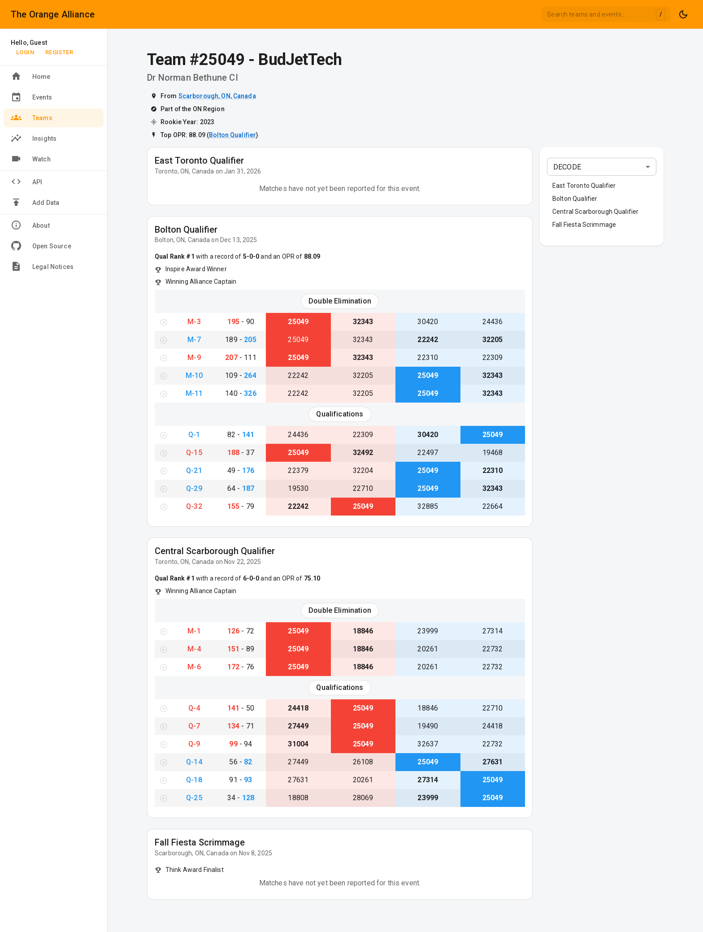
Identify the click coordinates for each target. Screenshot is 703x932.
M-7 (193, 339)
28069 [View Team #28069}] (363, 797)
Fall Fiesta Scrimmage (200, 842)
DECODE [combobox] (567, 167)
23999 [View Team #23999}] (427, 631)
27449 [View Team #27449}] (298, 726)
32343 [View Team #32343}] (363, 321)
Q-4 (194, 708)
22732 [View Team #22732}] (492, 649)
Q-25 (194, 797)
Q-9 (194, 744)
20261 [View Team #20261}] (427, 649)
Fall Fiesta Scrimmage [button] (584, 224)
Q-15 (194, 452)
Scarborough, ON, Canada (217, 96)
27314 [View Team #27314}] (492, 631)
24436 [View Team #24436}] (492, 321)
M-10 (194, 375)
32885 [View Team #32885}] (427, 506)
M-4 (193, 649)
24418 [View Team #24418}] (298, 708)
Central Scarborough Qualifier (215, 551)
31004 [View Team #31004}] (298, 744)
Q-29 (194, 488)
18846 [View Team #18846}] (363, 631)
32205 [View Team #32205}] (492, 339)
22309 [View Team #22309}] (492, 357)
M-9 (193, 357)
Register (59, 52)
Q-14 (194, 762)
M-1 (193, 631)
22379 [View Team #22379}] (298, 470)
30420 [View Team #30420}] (427, 321)
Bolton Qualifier (232, 135)
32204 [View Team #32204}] (363, 470)
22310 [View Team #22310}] (427, 357)
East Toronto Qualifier (199, 160)
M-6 (193, 667)
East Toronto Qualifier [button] (584, 185)
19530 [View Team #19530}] (298, 488)
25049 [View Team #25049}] (298, 321)
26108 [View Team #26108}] (363, 762)
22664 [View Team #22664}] (492, 506)
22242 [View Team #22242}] (427, 339)
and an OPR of (289, 256)
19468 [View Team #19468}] (492, 452)
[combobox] (606, 14)
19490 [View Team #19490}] (427, 726)
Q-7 (194, 726)
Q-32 (194, 506)
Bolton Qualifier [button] (574, 198)
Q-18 (194, 780)
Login (25, 52)
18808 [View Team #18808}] (298, 797)
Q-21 (194, 470)
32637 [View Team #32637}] (427, 744)
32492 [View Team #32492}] (363, 452)
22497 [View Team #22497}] (427, 452)
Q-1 (194, 434)
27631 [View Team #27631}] (492, 762)
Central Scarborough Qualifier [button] (595, 211)
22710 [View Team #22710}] (363, 488)
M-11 (194, 393)
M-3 (193, 321)
